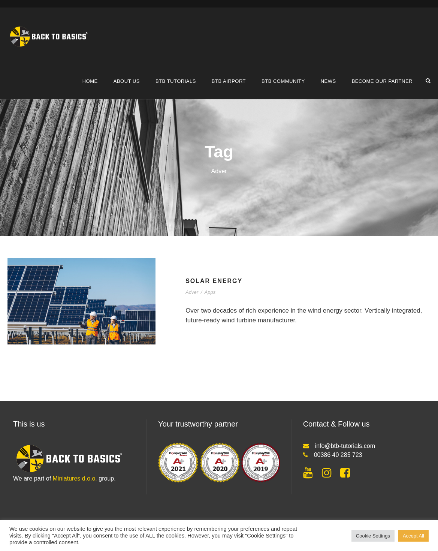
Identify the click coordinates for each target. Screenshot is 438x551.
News (328, 81)
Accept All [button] (413, 536)
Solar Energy (213, 281)
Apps (210, 292)
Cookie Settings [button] (373, 536)
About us (127, 81)
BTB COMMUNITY (283, 81)
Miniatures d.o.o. (75, 478)
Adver (191, 292)
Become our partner (382, 81)
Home (90, 81)
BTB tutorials (175, 81)
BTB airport (229, 81)
